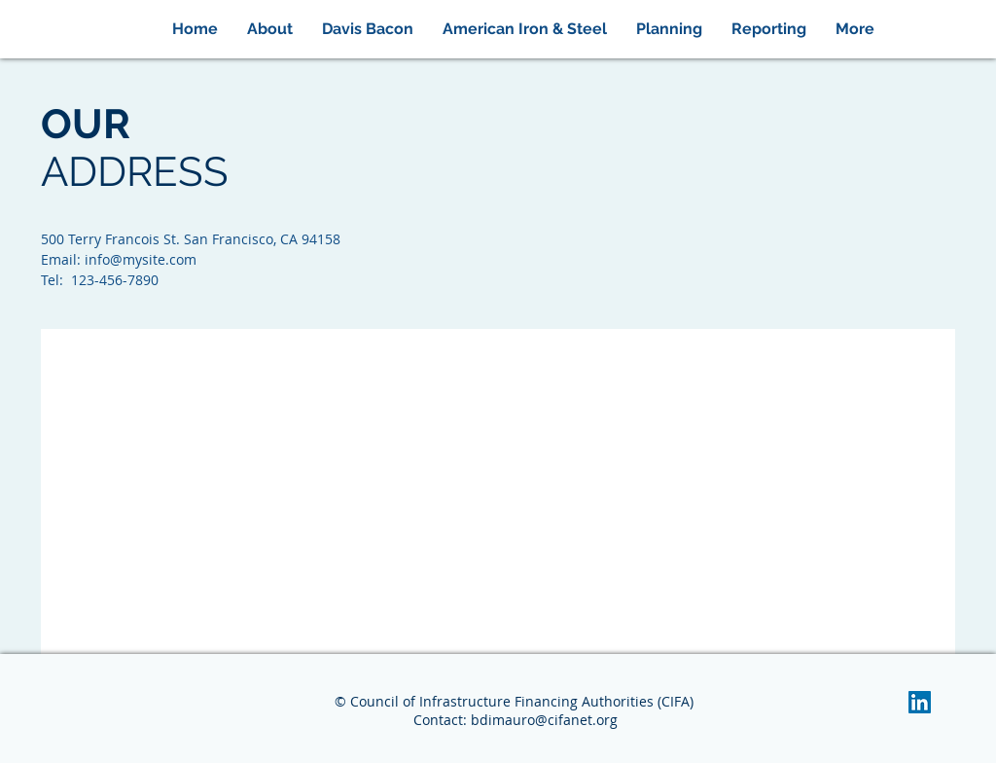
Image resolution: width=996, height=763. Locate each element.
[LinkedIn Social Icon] (919, 702)
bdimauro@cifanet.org (544, 719)
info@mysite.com (140, 259)
